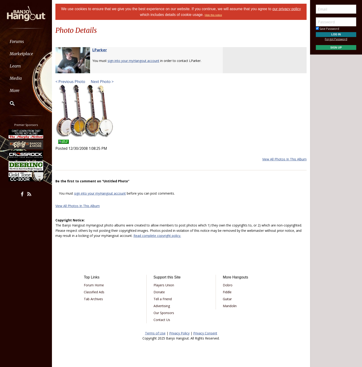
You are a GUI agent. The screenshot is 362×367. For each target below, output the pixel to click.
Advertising (162, 306)
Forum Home (94, 285)
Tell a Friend (163, 299)
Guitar (227, 299)
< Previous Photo (70, 81)
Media (16, 78)
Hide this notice (213, 15)
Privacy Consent (205, 333)
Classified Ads (94, 292)
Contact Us (162, 320)
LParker (99, 49)
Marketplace (21, 53)
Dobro (227, 285)
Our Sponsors (164, 313)
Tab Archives (93, 299)
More (14, 90)
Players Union (164, 285)
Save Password (327, 29)
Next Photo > (102, 81)
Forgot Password (336, 39)
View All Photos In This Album (284, 159)
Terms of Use (155, 333)
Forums (17, 41)
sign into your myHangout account (133, 60)
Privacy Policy (179, 333)
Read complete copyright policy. (157, 235)
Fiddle (227, 292)
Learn (15, 66)
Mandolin (230, 306)
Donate (159, 292)
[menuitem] (26, 41)
